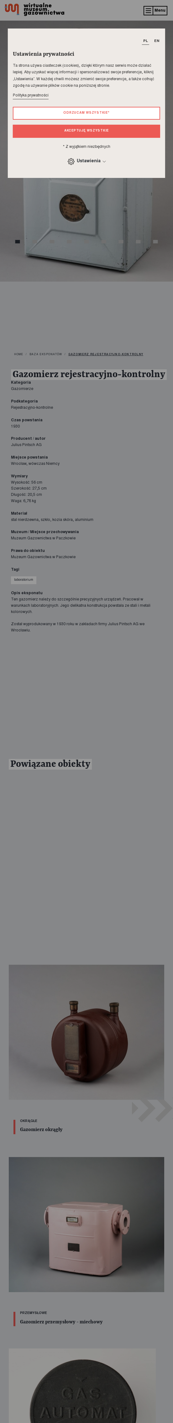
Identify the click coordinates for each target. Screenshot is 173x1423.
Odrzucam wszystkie (86, 113)
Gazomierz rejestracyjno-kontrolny (105, 354)
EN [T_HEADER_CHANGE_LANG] (156, 41)
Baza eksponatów (45, 354)
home (19, 354)
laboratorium (23, 580)
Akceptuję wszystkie (86, 130)
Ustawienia (86, 161)
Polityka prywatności (31, 95)
